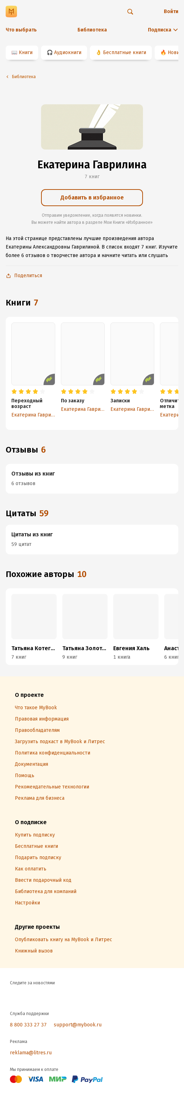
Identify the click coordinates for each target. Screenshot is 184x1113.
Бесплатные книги (124, 52)
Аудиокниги (67, 52)
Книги (26, 52)
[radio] (14, 391)
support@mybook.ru (78, 1025)
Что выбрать (21, 30)
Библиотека (92, 30)
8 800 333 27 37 (28, 1025)
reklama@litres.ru (31, 1053)
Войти (171, 11)
